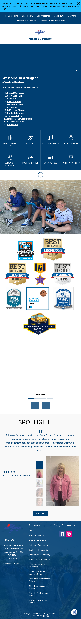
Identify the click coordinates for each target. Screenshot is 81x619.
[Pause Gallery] (76, 70)
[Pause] (39, 465)
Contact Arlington (11, 564)
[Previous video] (35, 405)
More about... (40, 513)
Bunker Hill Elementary (39, 550)
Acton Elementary (37, 535)
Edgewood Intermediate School (39, 580)
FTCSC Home (11, 16)
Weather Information (26, 20)
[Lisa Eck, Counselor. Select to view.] (39, 492)
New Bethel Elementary (39, 555)
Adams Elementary (37, 540)
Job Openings (43, 16)
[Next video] (46, 405)
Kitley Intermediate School (37, 587)
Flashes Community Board (52, 20)
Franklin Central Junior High (39, 594)
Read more (40, 394)
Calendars (59, 16)
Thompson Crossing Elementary (38, 565)
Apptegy (45, 616)
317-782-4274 (10, 555)
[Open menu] (6, 33)
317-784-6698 (10, 558)
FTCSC (32, 531)
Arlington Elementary (38, 545)
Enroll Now (27, 16)
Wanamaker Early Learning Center (37, 572)
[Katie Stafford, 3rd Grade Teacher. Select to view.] (39, 502)
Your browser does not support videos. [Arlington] (40, 59)
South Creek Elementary (40, 559)
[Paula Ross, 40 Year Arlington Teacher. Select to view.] (22, 473)
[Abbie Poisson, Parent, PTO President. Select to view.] (39, 483)
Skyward (72, 16)
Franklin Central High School (38, 601)
